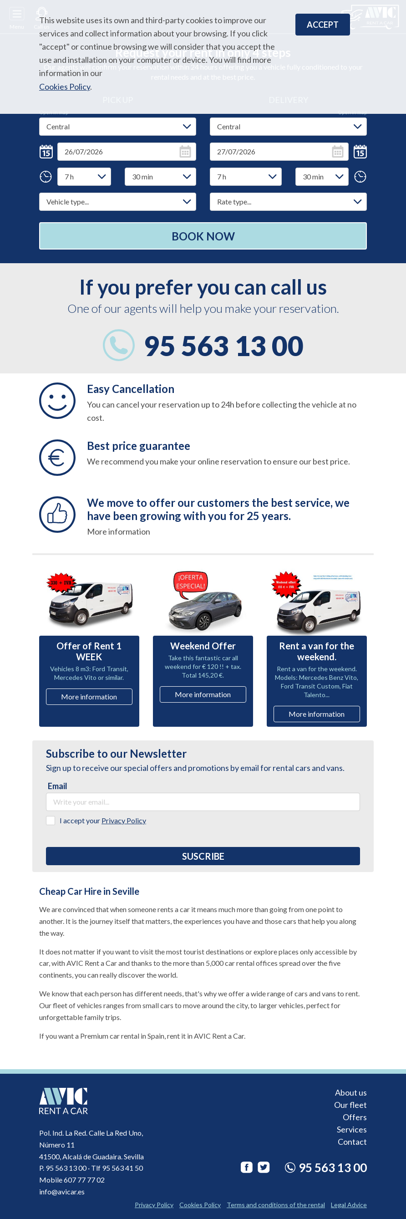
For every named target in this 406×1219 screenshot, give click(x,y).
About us (351, 1092)
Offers (355, 1117)
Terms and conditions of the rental (276, 1205)
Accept (323, 25)
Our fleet (350, 1104)
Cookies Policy (64, 87)
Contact (352, 1141)
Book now (203, 236)
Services (352, 1129)
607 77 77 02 (84, 1179)
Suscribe (203, 856)
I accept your (103, 820)
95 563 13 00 (224, 345)
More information (89, 696)
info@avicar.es (62, 1191)
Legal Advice (349, 1205)
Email (57, 786)
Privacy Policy (124, 820)
